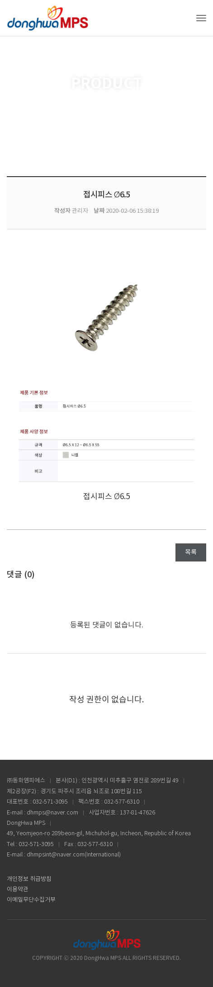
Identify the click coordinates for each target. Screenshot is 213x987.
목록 (191, 552)
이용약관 (17, 889)
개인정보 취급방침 (29, 879)
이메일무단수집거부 (31, 900)
